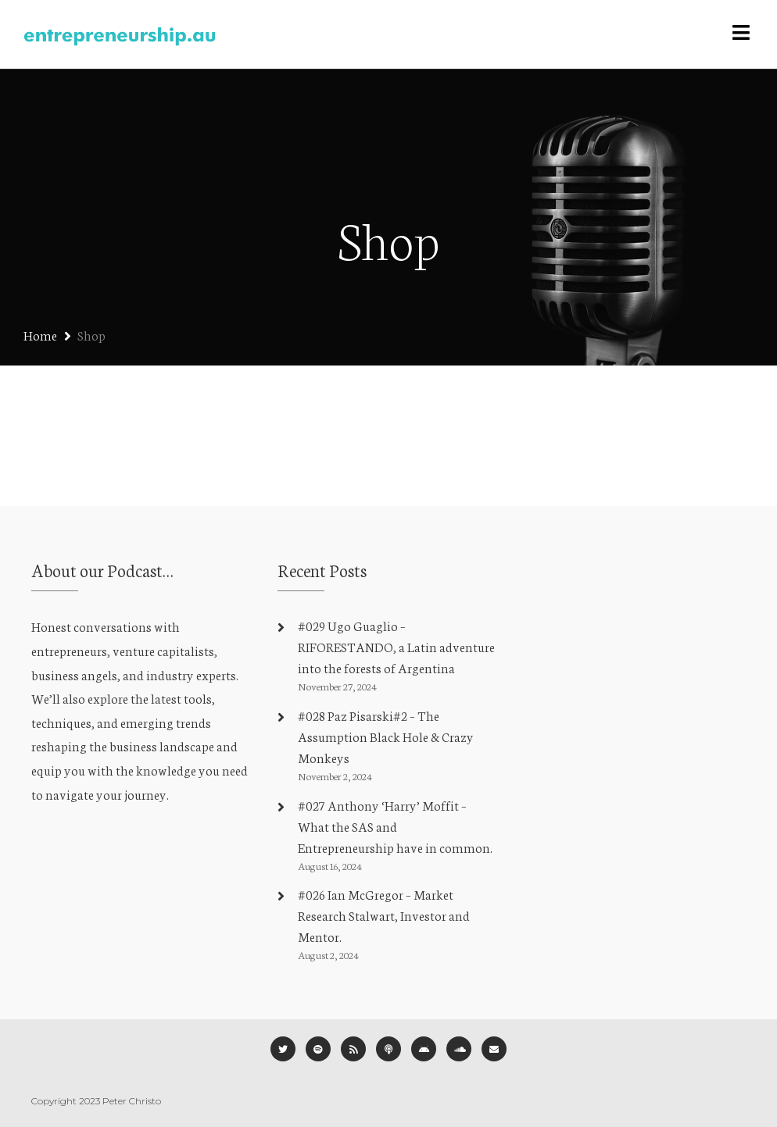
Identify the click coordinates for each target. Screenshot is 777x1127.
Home (40, 335)
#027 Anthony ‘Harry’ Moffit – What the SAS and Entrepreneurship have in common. (395, 826)
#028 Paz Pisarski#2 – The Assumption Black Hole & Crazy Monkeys (386, 736)
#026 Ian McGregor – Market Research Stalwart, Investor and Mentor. (384, 915)
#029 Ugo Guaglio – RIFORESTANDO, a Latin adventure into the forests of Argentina (396, 646)
